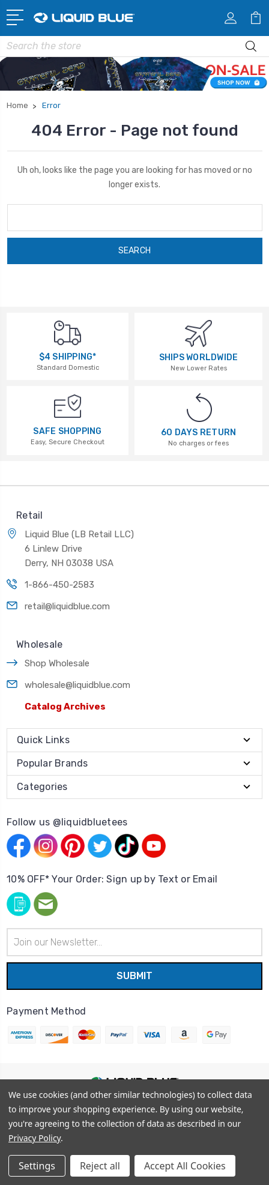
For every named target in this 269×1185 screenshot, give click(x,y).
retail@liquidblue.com (67, 606)
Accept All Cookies (185, 1165)
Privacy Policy (34, 1138)
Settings (37, 1165)
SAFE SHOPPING (67, 431)
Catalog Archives (65, 706)
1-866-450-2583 (59, 584)
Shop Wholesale (57, 663)
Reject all (100, 1165)
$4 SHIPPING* (68, 357)
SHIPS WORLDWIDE (198, 357)
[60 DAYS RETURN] (199, 407)
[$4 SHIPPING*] (67, 332)
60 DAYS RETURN (199, 432)
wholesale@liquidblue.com (77, 685)
